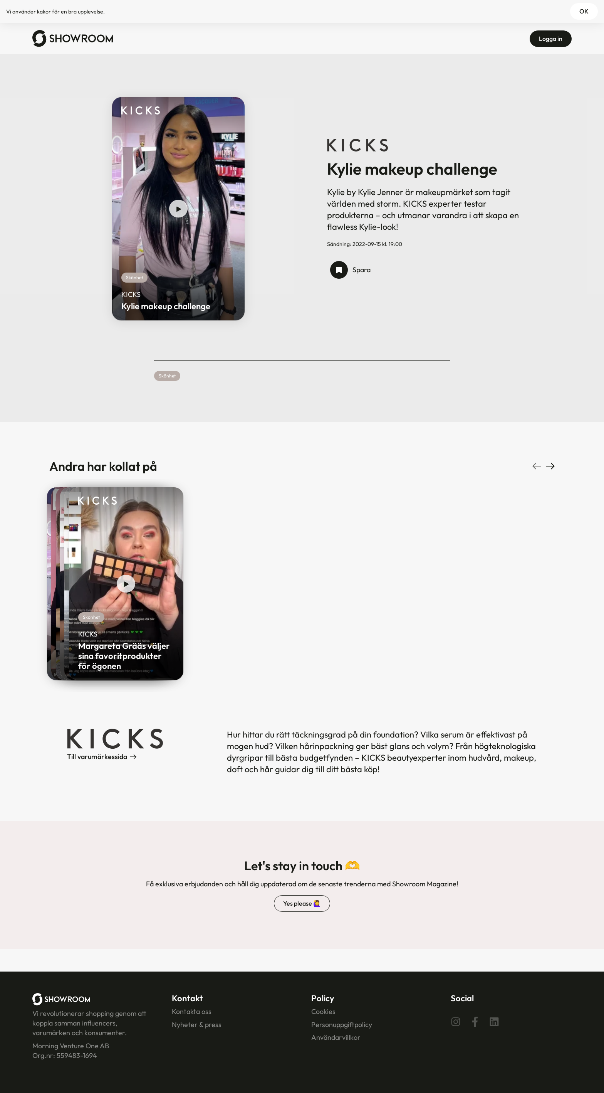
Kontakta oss (191, 1011)
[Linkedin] (494, 1021)
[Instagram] (456, 1021)
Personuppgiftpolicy (341, 1024)
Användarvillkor (336, 1037)
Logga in (550, 38)
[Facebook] (475, 1021)
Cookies (323, 1011)
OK (584, 11)
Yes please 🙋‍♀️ (302, 903)
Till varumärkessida (101, 756)
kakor (44, 11)
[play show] (178, 209)
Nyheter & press (196, 1024)
